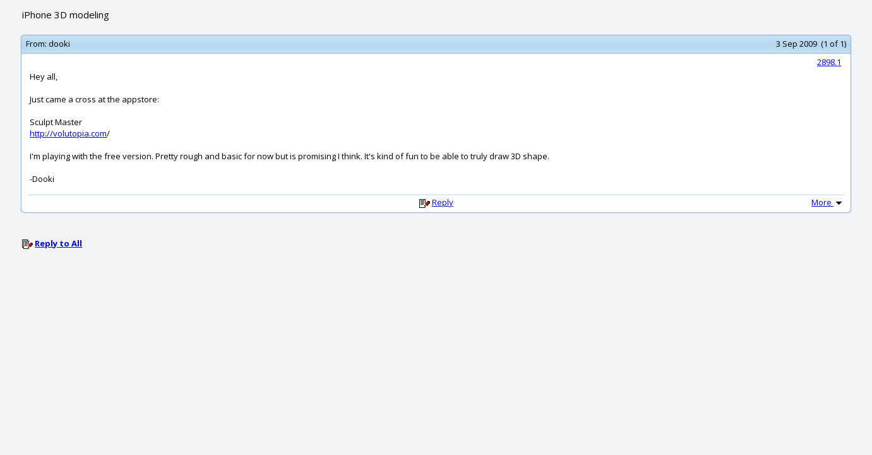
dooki (59, 43)
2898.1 (829, 62)
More (827, 202)
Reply (442, 202)
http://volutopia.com (68, 133)
